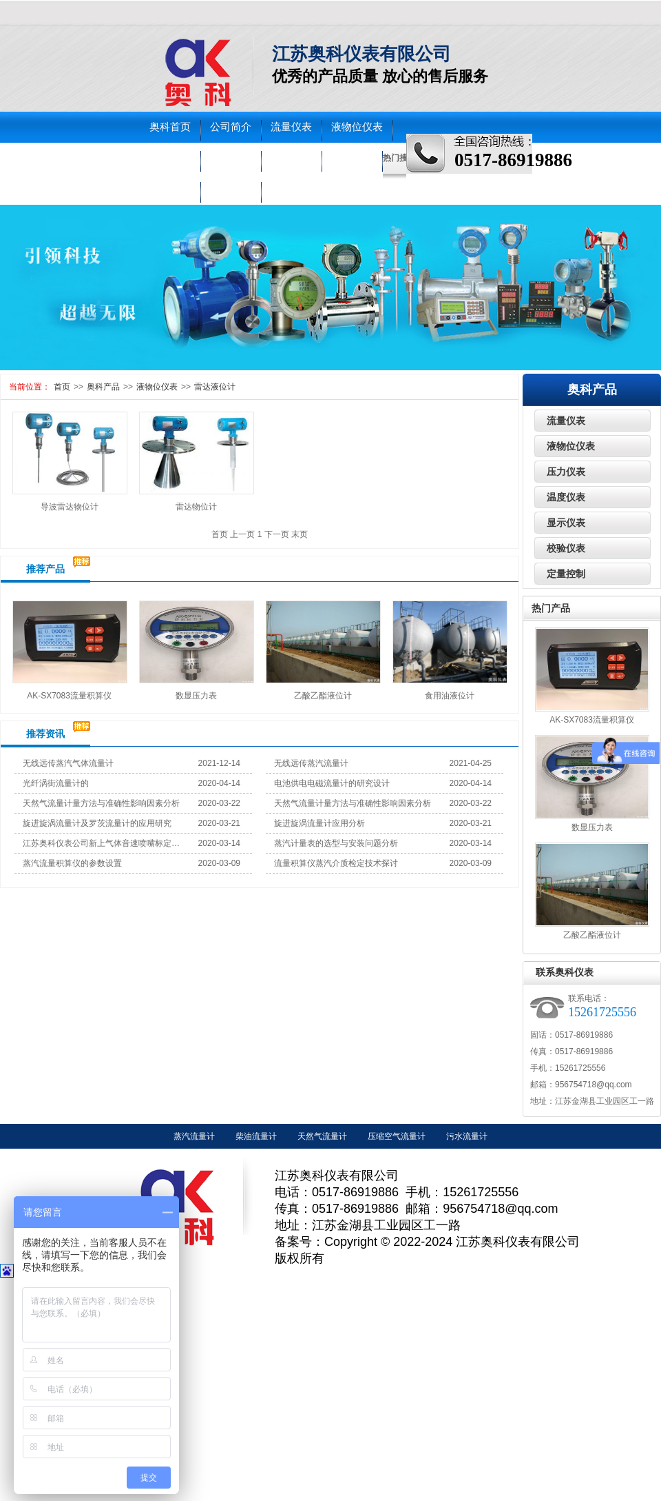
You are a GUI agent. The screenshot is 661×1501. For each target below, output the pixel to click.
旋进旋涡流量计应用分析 (319, 823)
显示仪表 (566, 522)
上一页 (242, 534)
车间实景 (170, 188)
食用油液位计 (449, 696)
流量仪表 (291, 126)
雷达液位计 (214, 387)
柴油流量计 (256, 1136)
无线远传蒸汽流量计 (311, 763)
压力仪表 (170, 157)
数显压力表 (196, 696)
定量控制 (566, 573)
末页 (299, 534)
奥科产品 (103, 387)
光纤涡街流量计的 (56, 783)
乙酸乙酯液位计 (323, 696)
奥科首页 (170, 126)
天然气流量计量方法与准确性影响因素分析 (101, 803)
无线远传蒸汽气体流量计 (68, 763)
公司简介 (230, 126)
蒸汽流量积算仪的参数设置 (72, 863)
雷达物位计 (196, 507)
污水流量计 (466, 1136)
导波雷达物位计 (69, 507)
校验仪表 (291, 157)
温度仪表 (230, 157)
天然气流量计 (322, 1136)
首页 (62, 387)
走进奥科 (352, 157)
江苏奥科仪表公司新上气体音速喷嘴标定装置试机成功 (102, 843)
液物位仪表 (357, 126)
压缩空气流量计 (397, 1136)
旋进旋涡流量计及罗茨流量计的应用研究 (97, 823)
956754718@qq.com (593, 1084)
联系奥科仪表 (565, 972)
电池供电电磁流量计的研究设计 (332, 783)
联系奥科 (230, 188)
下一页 (276, 534)
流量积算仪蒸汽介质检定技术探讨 (336, 863)
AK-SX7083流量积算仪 (69, 696)
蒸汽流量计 (194, 1136)
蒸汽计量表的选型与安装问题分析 (336, 843)
